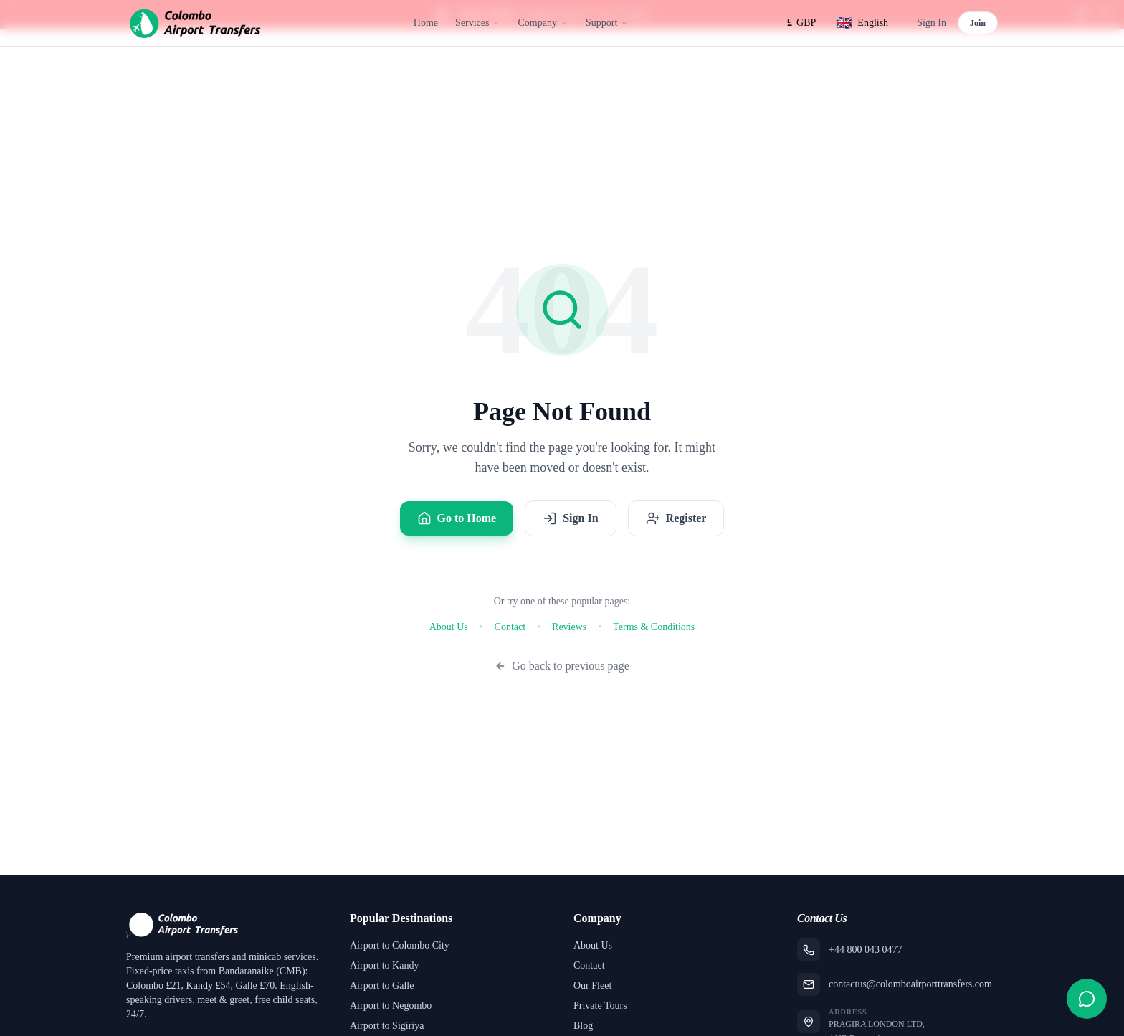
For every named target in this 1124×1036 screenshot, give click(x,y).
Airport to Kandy (384, 965)
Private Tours (600, 1005)
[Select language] (862, 22)
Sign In (931, 22)
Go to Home (457, 518)
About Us (448, 627)
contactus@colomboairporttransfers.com (910, 984)
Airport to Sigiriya (387, 1025)
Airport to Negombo (391, 1005)
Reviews (569, 627)
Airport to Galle (382, 985)
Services (477, 22)
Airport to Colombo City (399, 945)
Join (978, 23)
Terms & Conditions (654, 627)
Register (676, 518)
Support (607, 22)
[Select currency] (801, 22)
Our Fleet (592, 985)
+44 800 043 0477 (865, 949)
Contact (510, 627)
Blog (583, 1025)
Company (543, 22)
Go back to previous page (562, 666)
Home (426, 22)
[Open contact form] (1087, 999)
